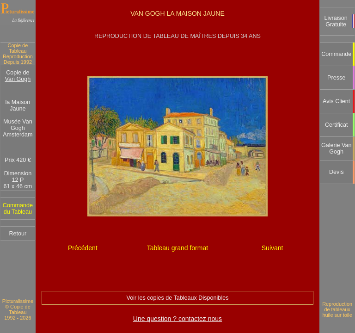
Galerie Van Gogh (336, 148)
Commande (336, 54)
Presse (336, 77)
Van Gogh (18, 79)
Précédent (83, 248)
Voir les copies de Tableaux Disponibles (177, 298)
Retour (17, 233)
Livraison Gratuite (335, 21)
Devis (336, 172)
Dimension (18, 173)
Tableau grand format (177, 248)
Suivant (272, 248)
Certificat (336, 125)
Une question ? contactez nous (177, 318)
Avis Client (336, 101)
